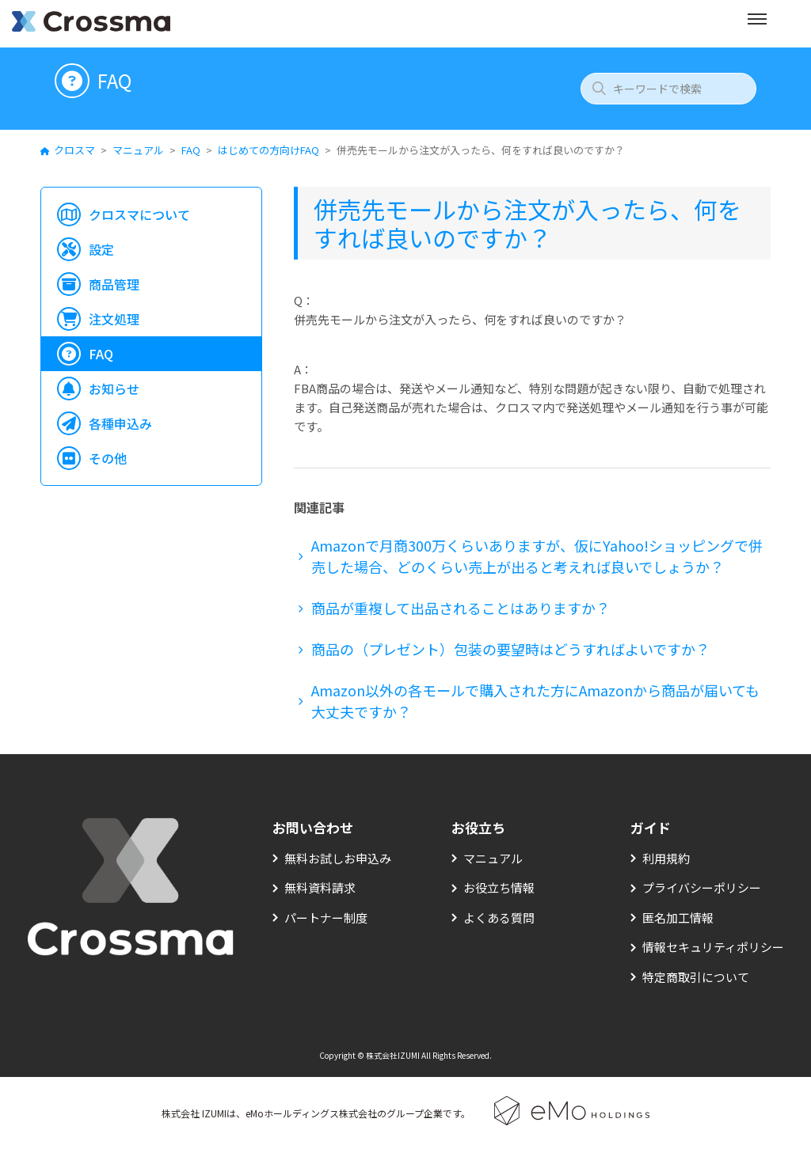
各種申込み (120, 423)
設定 (101, 249)
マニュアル (138, 149)
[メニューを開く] (757, 23)
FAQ (190, 149)
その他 (108, 458)
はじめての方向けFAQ (268, 149)
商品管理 (114, 284)
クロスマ (74, 149)
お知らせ (114, 388)
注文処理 (114, 318)
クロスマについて (139, 214)
